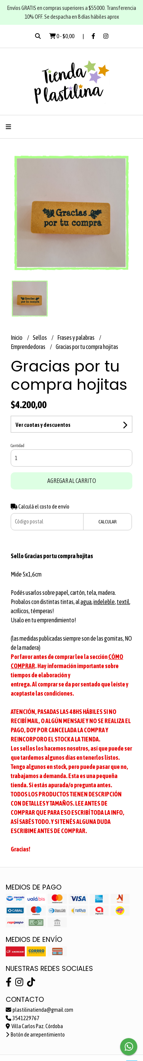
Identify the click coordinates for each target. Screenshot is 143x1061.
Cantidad (17, 445)
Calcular (107, 522)
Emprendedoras (28, 346)
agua (86, 601)
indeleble (104, 601)
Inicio (17, 337)
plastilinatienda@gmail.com (39, 1010)
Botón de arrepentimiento (35, 1035)
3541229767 (22, 1018)
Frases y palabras (76, 337)
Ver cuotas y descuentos (43, 425)
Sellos (40, 337)
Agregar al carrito (71, 480)
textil (123, 601)
